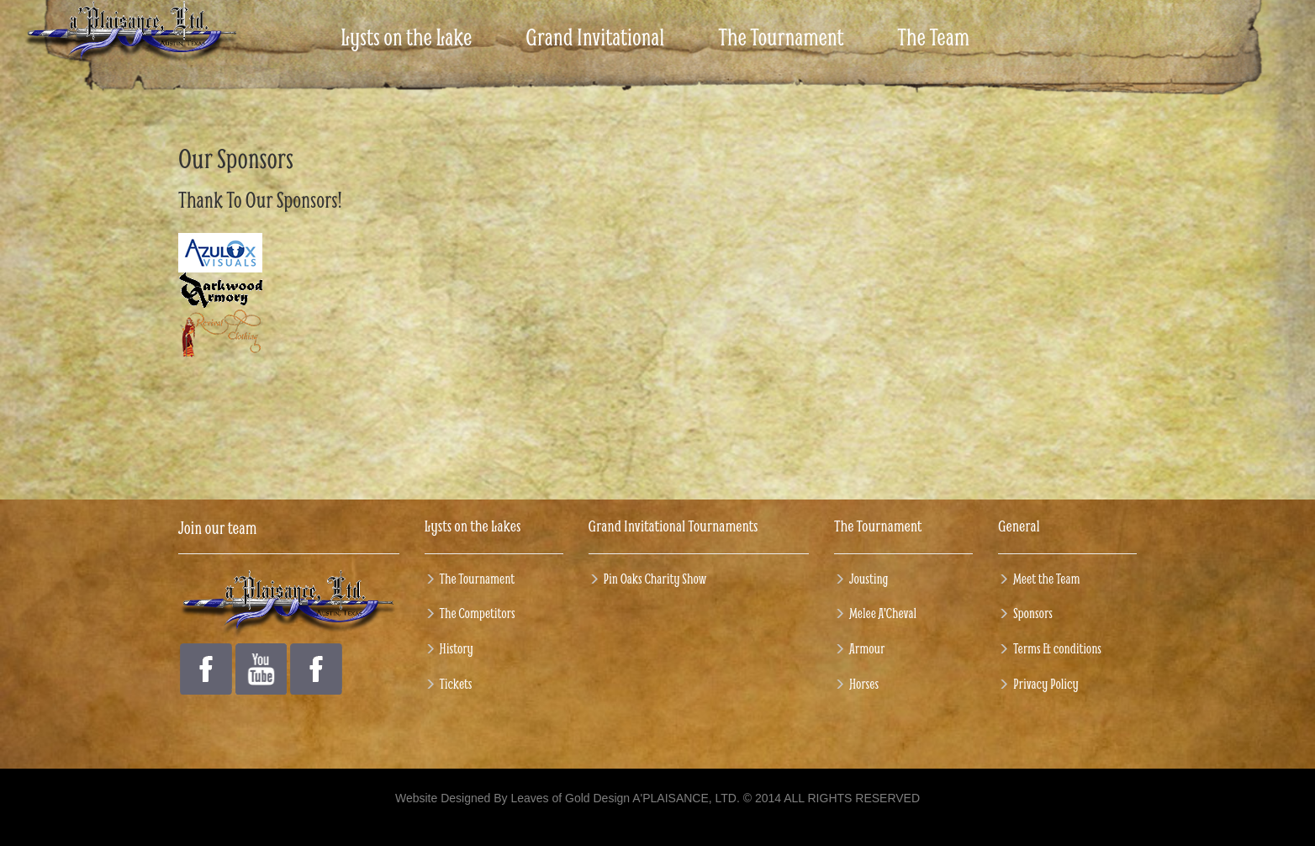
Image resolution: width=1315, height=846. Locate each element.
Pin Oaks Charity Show (655, 578)
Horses (864, 683)
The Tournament (477, 578)
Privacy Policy (1046, 683)
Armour (867, 648)
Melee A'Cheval (882, 612)
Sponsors (1033, 612)
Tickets (456, 683)
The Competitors (477, 612)
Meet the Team (1046, 578)
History (456, 648)
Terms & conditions (1057, 648)
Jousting (869, 578)
